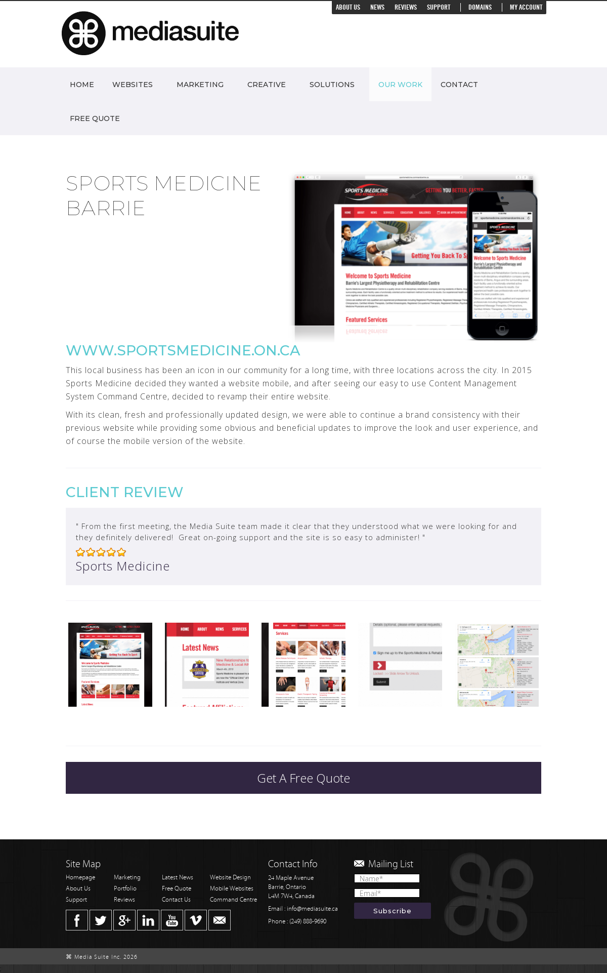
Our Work (400, 84)
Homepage (80, 877)
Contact (459, 84)
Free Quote (95, 118)
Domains (480, 7)
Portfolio (125, 889)
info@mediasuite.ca (312, 909)
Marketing (200, 84)
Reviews (406, 7)
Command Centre (233, 900)
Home (82, 84)
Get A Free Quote (303, 777)
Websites (132, 84)
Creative (266, 84)
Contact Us (176, 900)
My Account (526, 7)
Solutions (332, 84)
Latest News (177, 877)
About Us (348, 7)
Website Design (230, 877)
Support (438, 7)
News (377, 7)
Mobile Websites (231, 889)
